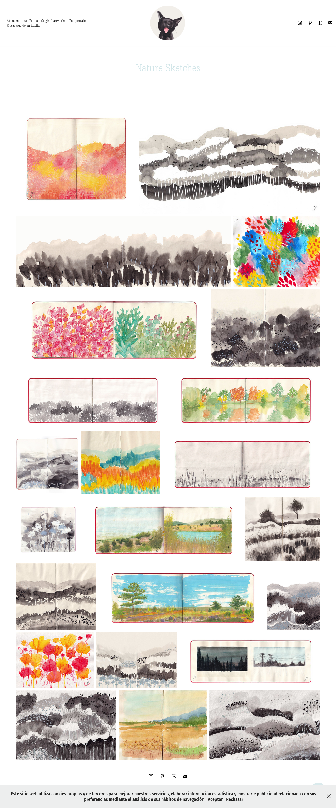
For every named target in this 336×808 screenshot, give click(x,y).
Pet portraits (77, 21)
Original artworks (53, 21)
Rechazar (234, 799)
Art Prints (31, 21)
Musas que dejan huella (23, 25)
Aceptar (215, 799)
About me (13, 21)
